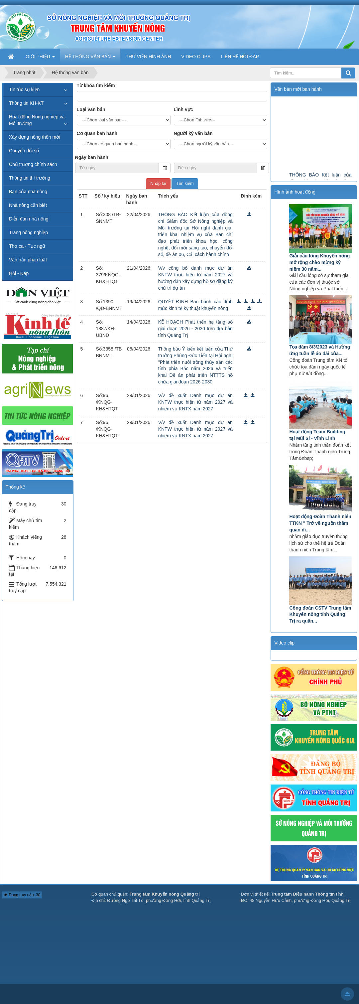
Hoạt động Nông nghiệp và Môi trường (36, 120)
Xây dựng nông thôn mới (34, 137)
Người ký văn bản (193, 133)
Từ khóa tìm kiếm (96, 85)
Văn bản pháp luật (28, 259)
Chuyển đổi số (24, 150)
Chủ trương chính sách (33, 164)
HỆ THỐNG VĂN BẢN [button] (90, 58)
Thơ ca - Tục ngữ (27, 246)
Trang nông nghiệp (28, 232)
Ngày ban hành (91, 157)
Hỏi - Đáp (19, 273)
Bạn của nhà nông (28, 191)
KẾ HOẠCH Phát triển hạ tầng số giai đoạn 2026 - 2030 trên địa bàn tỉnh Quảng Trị (195, 328)
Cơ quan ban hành (97, 133)
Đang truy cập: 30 (22, 895)
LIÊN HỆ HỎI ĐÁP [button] (240, 56)
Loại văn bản (91, 109)
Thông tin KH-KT (26, 103)
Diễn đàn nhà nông (29, 218)
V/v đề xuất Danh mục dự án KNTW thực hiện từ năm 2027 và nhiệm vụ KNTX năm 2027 (195, 402)
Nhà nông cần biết (28, 205)
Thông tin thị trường (29, 178)
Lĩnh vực (183, 109)
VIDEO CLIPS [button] (195, 56)
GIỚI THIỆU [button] (40, 58)
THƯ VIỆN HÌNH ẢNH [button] (148, 56)
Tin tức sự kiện (24, 89)
